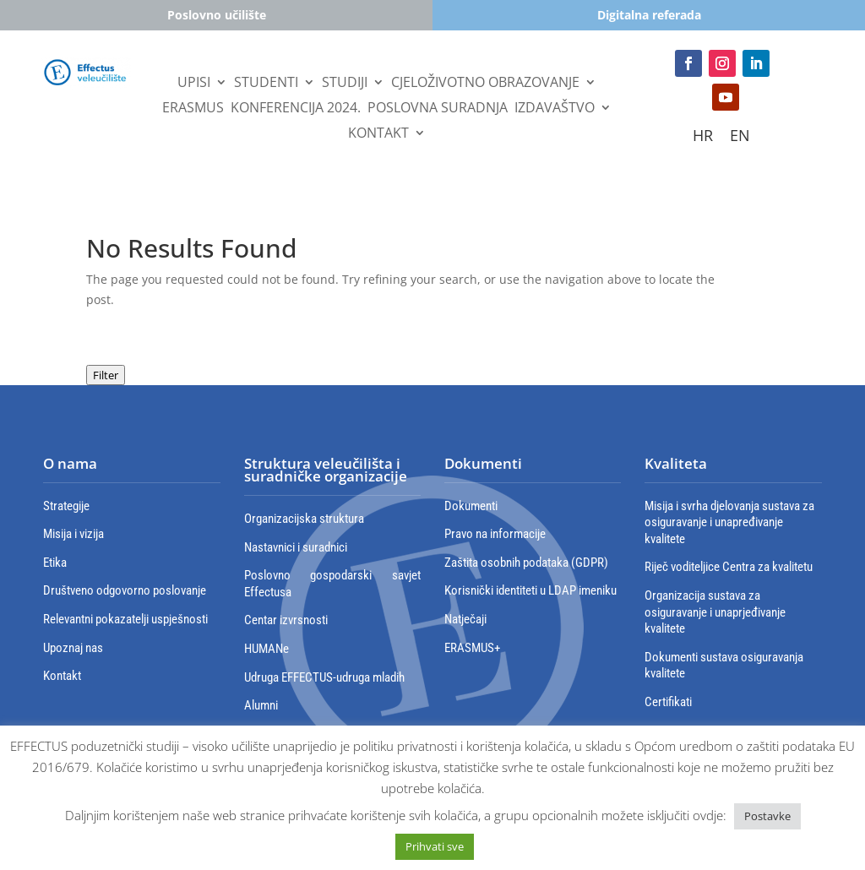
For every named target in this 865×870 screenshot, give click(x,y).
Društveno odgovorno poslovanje (124, 590)
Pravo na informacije (495, 533)
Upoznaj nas (73, 647)
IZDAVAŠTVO (554, 109)
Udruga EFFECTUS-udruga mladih (324, 677)
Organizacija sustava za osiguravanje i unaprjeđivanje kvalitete (715, 612)
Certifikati (668, 702)
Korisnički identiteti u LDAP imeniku (530, 590)
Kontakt (378, 134)
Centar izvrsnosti (286, 620)
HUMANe (266, 648)
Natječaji (465, 619)
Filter (105, 375)
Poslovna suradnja (437, 109)
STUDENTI (266, 83)
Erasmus (193, 109)
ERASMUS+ (472, 647)
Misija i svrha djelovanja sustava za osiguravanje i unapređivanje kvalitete (729, 522)
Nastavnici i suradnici (295, 547)
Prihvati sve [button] (434, 846)
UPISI (193, 83)
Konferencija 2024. (296, 109)
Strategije (66, 506)
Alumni (261, 705)
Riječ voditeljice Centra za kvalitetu (729, 566)
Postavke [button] (767, 816)
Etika (55, 562)
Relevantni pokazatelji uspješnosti (125, 619)
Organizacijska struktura (304, 518)
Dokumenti (471, 506)
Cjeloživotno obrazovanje (485, 83)
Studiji (344, 83)
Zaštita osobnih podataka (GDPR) (526, 562)
